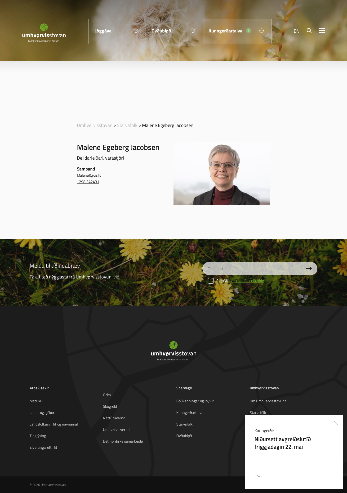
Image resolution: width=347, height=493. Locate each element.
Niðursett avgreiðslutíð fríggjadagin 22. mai (282, 442)
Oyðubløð (184, 435)
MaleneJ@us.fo (89, 175)
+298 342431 (88, 181)
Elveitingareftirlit (43, 447)
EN (297, 30)
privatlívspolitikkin (249, 280)
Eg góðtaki (236, 280)
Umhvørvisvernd (116, 429)
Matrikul (36, 400)
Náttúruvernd (114, 418)
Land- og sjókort (43, 412)
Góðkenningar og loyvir (195, 400)
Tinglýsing (38, 435)
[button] (320, 476)
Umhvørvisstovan (94, 125)
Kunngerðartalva (189, 412)
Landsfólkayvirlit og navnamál (54, 424)
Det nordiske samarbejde (123, 441)
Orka (107, 394)
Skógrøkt (110, 406)
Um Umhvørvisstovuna (268, 400)
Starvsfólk (127, 125)
